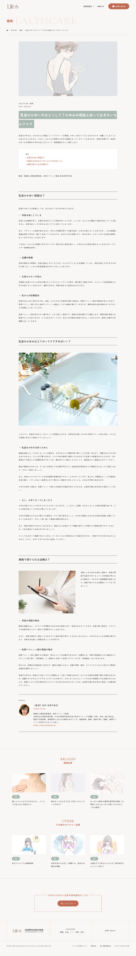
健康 (21, 30)
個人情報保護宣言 (105, 946)
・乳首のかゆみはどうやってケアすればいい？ (44, 160)
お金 (67, 932)
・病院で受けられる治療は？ (36, 164)
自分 (82, 932)
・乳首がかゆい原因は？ (35, 157)
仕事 (77, 932)
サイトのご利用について (80, 946)
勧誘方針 (93, 946)
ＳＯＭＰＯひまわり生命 (121, 946)
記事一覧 (13, 30)
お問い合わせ (110, 930)
